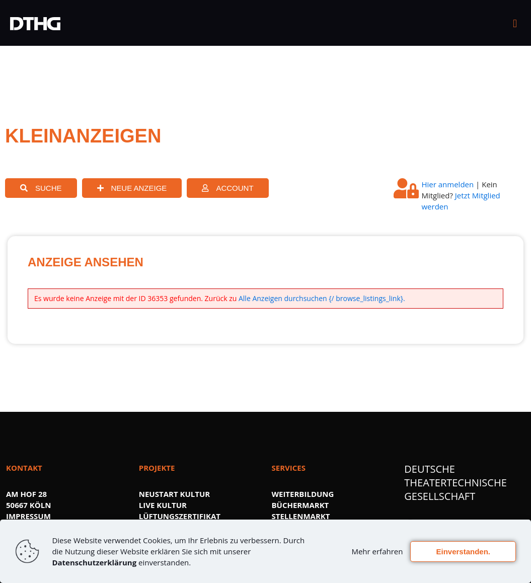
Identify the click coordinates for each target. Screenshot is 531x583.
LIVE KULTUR (163, 505)
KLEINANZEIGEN (83, 136)
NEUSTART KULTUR (174, 494)
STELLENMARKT (301, 516)
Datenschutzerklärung (94, 562)
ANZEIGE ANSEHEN (85, 262)
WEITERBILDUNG (303, 494)
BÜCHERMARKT (300, 505)
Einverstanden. (463, 551)
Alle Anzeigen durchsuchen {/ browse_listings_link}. (322, 298)
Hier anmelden (447, 184)
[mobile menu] (514, 22)
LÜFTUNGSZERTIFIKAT (179, 516)
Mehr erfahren (377, 551)
